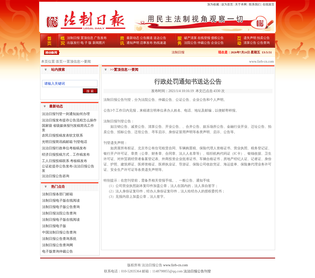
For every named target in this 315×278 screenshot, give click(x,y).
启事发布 (146, 43)
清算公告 (250, 43)
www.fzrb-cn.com (175, 265)
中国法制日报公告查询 (59, 232)
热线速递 (159, 43)
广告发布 (100, 38)
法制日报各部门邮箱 (57, 194)
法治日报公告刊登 (197, 271)
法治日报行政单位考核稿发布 (64, 148)
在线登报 (204, 38)
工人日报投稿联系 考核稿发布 (64, 161)
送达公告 (159, 38)
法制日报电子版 (54, 226)
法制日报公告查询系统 (59, 239)
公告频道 (146, 38)
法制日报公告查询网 (57, 245)
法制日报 (73, 38)
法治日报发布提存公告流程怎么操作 (69, 120)
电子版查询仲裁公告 (57, 251)
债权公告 (217, 38)
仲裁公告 (204, 43)
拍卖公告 (263, 38)
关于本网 (241, 4)
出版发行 (73, 43)
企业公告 (217, 43)
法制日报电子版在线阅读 (61, 200)
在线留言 (268, 4)
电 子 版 (86, 43)
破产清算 (190, 38)
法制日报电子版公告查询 (61, 207)
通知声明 (133, 43)
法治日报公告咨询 (55, 176)
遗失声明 (250, 38)
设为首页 (227, 4)
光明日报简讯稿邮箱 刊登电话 (64, 142)
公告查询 (263, 43)
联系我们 (255, 4)
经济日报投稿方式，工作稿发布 (66, 154)
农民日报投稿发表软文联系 (62, 135)
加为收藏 (213, 4)
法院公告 (190, 43)
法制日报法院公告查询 (59, 213)
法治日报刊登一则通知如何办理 (66, 114)
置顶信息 (87, 38)
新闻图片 (99, 43)
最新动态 (133, 38)
